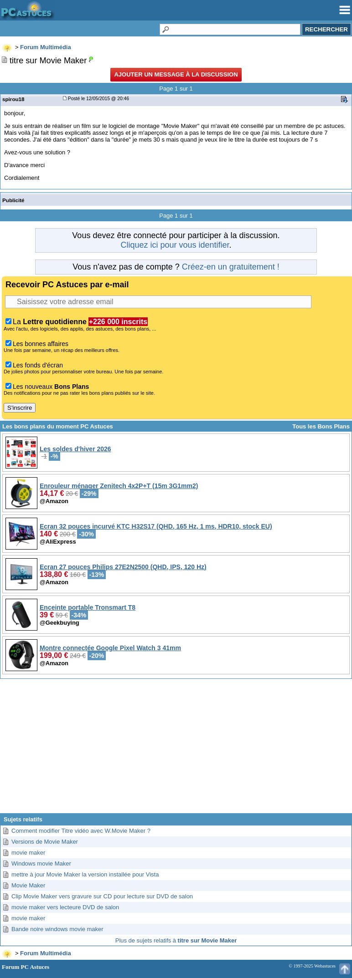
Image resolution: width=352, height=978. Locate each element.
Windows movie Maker (41, 863)
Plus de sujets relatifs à (176, 940)
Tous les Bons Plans (321, 426)
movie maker (28, 852)
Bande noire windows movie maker (57, 929)
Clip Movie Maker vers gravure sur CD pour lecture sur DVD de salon (102, 896)
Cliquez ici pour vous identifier (174, 245)
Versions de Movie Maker (44, 841)
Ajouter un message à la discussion (176, 74)
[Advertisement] (176, 749)
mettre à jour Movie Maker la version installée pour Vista (85, 874)
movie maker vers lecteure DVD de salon (65, 907)
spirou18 (13, 99)
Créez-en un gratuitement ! (231, 266)
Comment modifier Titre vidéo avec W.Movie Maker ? (80, 830)
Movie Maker (28, 885)
